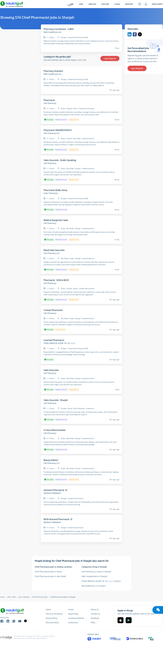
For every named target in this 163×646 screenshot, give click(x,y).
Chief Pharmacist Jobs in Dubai (48, 571)
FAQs (93, 622)
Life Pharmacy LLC (52, 133)
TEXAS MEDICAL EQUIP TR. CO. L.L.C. (60, 343)
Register (129, 4)
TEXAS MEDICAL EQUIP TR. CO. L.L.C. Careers (101, 581)
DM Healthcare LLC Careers (94, 586)
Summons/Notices (76, 618)
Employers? (157, 4)
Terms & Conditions (54, 613)
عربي (71, 4)
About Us (95, 609)
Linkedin (130, 34)
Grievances (73, 622)
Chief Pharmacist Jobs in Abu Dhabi (50, 576)
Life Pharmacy (50, 103)
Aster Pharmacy (51, 193)
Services (92, 4)
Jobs (81, 4)
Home (2, 597)
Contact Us (95, 613)
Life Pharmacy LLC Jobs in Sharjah (96, 571)
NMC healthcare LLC (52, 32)
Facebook (135, 34)
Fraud (70, 609)
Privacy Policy (51, 618)
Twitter (140, 34)
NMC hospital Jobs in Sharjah (94, 576)
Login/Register (110, 58)
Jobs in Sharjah (23, 597)
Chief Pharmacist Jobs (40, 597)
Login (117, 4)
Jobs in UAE (11, 597)
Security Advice (52, 622)
